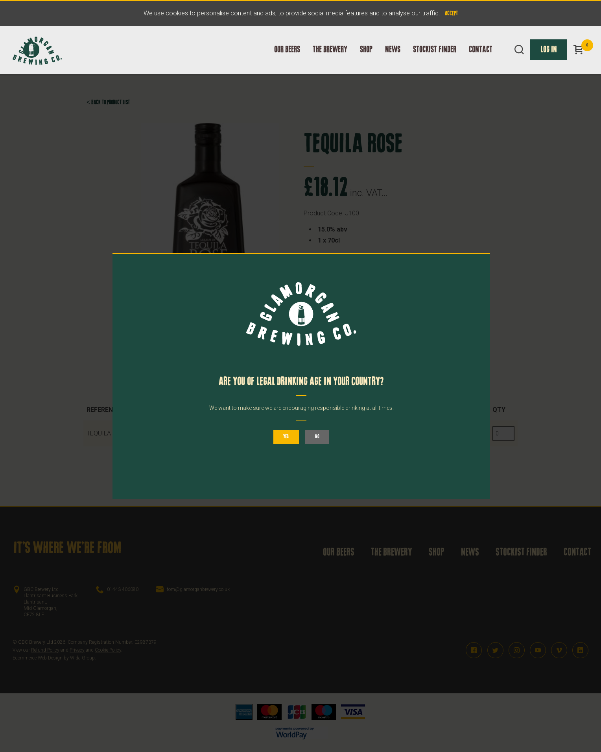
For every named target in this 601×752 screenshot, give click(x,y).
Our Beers (287, 58)
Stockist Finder (434, 58)
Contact (480, 58)
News (392, 58)
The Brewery (330, 58)
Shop (366, 58)
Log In (548, 58)
